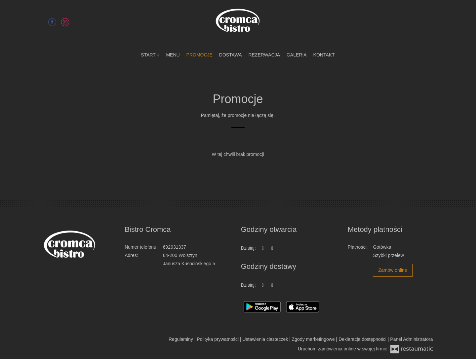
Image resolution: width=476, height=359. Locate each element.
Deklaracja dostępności (363, 339)
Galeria (297, 54)
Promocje (199, 54)
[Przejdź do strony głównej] (237, 21)
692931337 (174, 247)
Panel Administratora (411, 339)
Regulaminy (181, 339)
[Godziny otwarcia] (272, 248)
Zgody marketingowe (314, 339)
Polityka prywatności (218, 339)
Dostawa (230, 54)
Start (150, 54)
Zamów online (392, 270)
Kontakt (324, 54)
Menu (172, 54)
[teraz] (262, 248)
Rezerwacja (264, 54)
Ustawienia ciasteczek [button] (266, 339)
